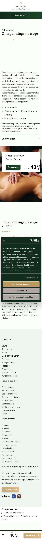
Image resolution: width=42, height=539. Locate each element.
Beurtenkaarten (8, 390)
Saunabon (6, 359)
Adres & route (8, 400)
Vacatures (6, 366)
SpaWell (5, 438)
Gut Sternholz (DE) (10, 461)
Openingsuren (8, 404)
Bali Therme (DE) (9, 458)
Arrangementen (8, 362)
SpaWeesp (6, 435)
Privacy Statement (11, 516)
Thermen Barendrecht (11, 442)
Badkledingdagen (9, 394)
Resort (5, 414)
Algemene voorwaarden (13, 512)
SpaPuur (5, 428)
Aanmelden (10, 489)
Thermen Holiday (9, 445)
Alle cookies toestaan (21, 284)
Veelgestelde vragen (11, 407)
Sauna (4, 346)
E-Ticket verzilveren (10, 356)
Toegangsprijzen (9, 387)
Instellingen (30, 277)
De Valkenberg (8, 448)
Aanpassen (21, 290)
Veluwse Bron (8, 451)
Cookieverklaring (30, 516)
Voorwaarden (21, 139)
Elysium (5, 425)
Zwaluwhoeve (8, 455)
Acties (4, 352)
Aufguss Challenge (10, 376)
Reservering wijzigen (11, 397)
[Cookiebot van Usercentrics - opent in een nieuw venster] (29, 240)
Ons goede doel (8, 410)
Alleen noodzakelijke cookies (21, 297)
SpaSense (6, 432)
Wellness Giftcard (9, 372)
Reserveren (21, 15)
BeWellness (7, 369)
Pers (5, 519)
